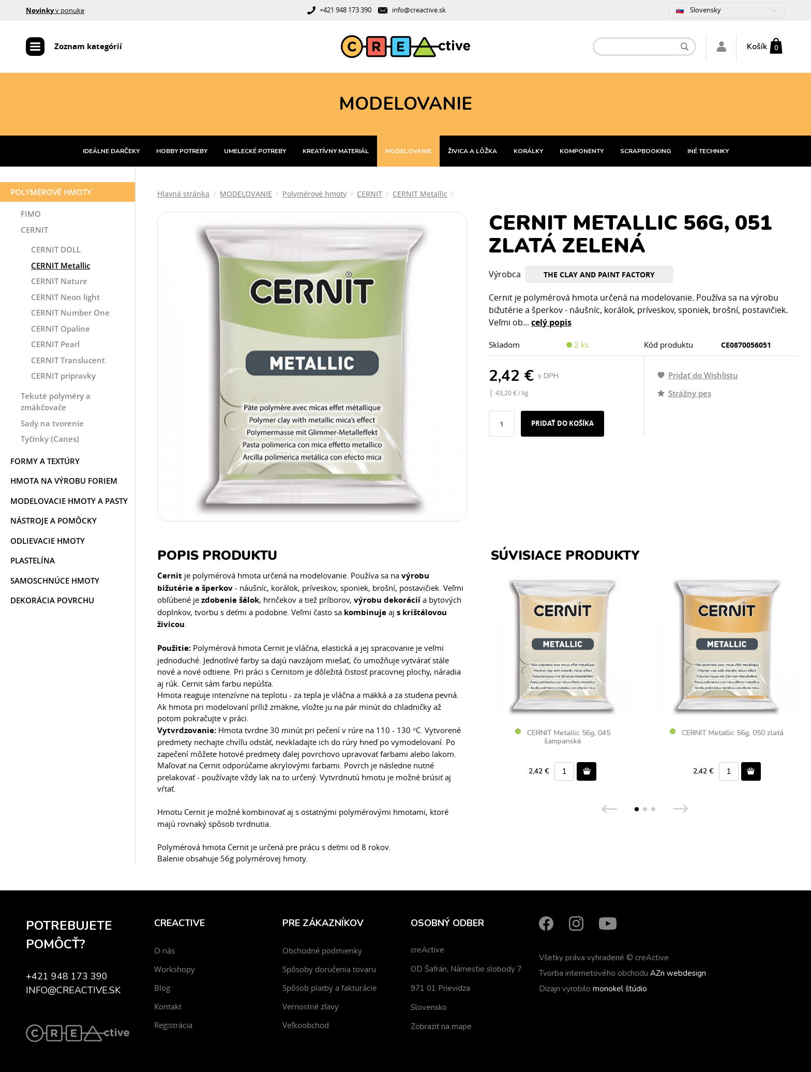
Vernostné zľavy (310, 1006)
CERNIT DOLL (56, 249)
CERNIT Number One (70, 312)
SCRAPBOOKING (645, 151)
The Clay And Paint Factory (599, 274)
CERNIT (34, 230)
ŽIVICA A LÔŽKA (472, 151)
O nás (164, 950)
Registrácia (173, 1025)
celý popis (551, 322)
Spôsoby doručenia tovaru (329, 969)
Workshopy (174, 969)
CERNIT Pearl (55, 344)
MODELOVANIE (408, 151)
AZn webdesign (678, 973)
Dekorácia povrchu (52, 600)
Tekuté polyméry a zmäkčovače (56, 402)
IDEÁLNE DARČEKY (111, 151)
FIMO (31, 214)
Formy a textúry (45, 461)
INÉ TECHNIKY (708, 151)
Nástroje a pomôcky (53, 520)
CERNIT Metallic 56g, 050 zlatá (727, 733)
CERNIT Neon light (65, 297)
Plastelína (32, 560)
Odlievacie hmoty (47, 540)
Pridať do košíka (562, 423)
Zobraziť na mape (441, 1026)
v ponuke (55, 10)
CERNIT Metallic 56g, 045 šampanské (562, 737)
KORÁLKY (528, 151)
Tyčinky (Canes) (50, 439)
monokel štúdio (620, 989)
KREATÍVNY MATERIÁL (336, 151)
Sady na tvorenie (52, 423)
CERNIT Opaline (60, 328)
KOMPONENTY (582, 151)
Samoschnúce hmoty (54, 580)
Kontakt (168, 1006)
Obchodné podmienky (322, 950)
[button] (637, 809)
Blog (162, 987)
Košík (757, 46)
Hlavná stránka (183, 194)
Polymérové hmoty (51, 192)
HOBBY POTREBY (181, 151)
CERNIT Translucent (68, 360)
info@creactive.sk (419, 9)
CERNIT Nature (59, 281)
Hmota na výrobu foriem (63, 480)
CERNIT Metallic (60, 265)
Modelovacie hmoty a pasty (69, 501)
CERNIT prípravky (63, 375)
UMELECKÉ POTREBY (255, 151)
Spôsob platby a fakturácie (329, 987)
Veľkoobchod (305, 1025)
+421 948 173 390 (345, 9)
